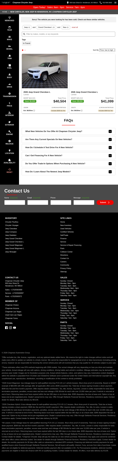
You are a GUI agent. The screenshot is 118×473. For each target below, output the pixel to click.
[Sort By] (107, 50)
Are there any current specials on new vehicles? (68, 140)
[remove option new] (67, 27)
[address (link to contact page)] (80, 2)
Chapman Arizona (12, 312)
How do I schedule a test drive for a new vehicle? (68, 148)
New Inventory (66, 229)
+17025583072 (16, 300)
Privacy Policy (66, 272)
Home (4, 12)
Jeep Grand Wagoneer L (15, 252)
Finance (63, 242)
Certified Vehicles (67, 236)
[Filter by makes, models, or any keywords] (68, 34)
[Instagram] (10, 331)
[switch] (115, 2)
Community (65, 269)
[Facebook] (6, 331)
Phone (53, 202)
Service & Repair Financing (71, 249)
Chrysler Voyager (12, 229)
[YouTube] (14, 331)
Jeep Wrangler (11, 256)
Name (11, 202)
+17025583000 (16, 294)
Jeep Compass (11, 236)
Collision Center (66, 256)
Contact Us (64, 262)
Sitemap (63, 275)
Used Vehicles (66, 232)
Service (63, 246)
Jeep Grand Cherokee (14, 242)
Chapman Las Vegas (13, 315)
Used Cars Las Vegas (13, 319)
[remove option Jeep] (27, 27)
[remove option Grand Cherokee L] (47, 27)
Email (34, 202)
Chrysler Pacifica (12, 226)
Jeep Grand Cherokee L (14, 246)
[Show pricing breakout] (29, 112)
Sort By (95, 51)
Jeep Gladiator (11, 239)
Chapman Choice (12, 309)
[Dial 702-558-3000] (105, 2)
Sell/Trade (64, 239)
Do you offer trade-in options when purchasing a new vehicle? (68, 164)
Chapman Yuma (11, 322)
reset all (76, 28)
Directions (64, 259)
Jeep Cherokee (11, 232)
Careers (63, 266)
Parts (62, 252)
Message (81, 202)
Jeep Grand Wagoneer (14, 249)
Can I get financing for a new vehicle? (68, 156)
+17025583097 (18, 297)
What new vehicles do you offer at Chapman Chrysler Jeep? (68, 132)
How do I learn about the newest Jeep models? (68, 172)
